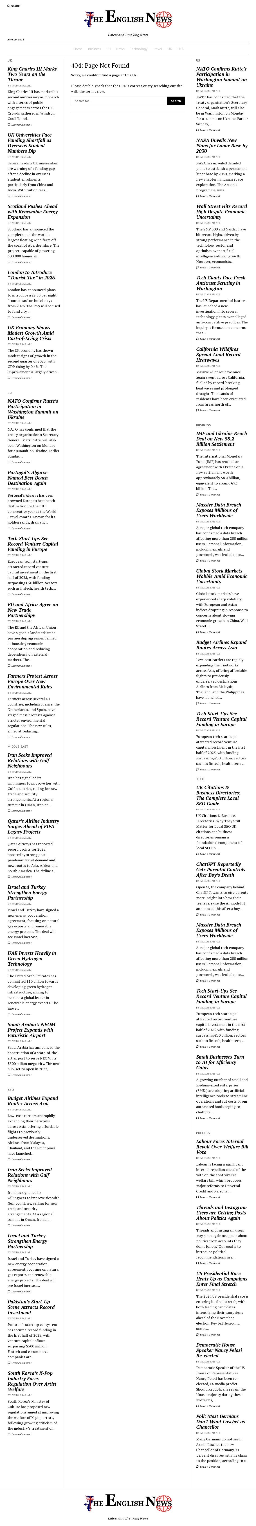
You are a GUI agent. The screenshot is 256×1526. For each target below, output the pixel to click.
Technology (138, 48)
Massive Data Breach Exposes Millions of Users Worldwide (218, 510)
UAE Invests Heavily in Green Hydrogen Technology (32, 958)
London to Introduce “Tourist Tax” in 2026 (31, 275)
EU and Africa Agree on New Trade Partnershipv (33, 610)
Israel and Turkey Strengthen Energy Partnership (27, 892)
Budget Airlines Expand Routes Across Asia (33, 1100)
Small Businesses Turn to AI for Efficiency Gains (220, 1062)
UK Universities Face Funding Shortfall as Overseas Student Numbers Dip (30, 143)
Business (94, 48)
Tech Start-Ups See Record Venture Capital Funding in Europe (33, 544)
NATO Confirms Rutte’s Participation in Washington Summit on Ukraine (33, 409)
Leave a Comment (19, 124)
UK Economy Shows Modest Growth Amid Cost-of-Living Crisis (31, 333)
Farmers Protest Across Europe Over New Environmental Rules (33, 681)
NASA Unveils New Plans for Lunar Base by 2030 (221, 145)
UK (170, 48)
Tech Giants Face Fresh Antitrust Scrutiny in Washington (220, 283)
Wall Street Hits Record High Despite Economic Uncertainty (221, 211)
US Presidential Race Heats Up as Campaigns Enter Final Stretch (221, 1279)
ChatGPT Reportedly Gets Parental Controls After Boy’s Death (220, 869)
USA (180, 48)
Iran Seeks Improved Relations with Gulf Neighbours (30, 760)
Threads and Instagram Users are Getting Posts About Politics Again (221, 1213)
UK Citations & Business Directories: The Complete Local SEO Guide (218, 795)
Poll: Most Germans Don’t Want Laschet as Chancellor (220, 1421)
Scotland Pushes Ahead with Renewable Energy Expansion (33, 211)
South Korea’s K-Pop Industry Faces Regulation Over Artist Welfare (32, 1381)
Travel (157, 48)
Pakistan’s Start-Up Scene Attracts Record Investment (31, 1307)
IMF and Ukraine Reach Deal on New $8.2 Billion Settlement (221, 439)
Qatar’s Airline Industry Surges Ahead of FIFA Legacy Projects (33, 826)
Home (78, 48)
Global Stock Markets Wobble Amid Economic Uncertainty (221, 576)
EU (108, 48)
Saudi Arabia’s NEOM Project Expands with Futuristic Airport (31, 1030)
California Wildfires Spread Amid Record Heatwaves (218, 354)
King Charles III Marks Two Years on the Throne (32, 74)
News (120, 48)
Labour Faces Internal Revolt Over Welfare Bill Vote (222, 1147)
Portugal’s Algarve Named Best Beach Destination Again (28, 478)
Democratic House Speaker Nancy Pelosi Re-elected (219, 1350)
